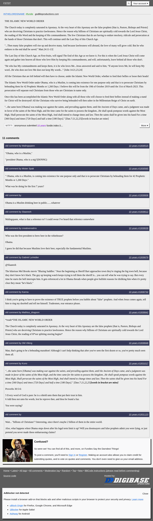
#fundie (29, 14)
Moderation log (52, 470)
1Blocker (14, 509)
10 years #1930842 (138, 312)
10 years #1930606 (138, 195)
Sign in (72, 455)
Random (66, 470)
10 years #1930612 (138, 211)
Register (83, 455)
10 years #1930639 (138, 228)
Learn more (137, 499)
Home (6, 470)
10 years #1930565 (138, 168)
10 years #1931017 (138, 363)
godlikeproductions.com (47, 14)
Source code (9, 475)
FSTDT (7, 3)
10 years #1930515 (138, 145)
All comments (36, 470)
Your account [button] (139, 3)
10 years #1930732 (138, 292)
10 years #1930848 (138, 343)
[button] (129, 3)
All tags (23, 470)
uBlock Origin (16, 505)
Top (74, 470)
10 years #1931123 (138, 414)
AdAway (14, 513)
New (80, 470)
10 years (41, 125)
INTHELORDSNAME (14, 14)
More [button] (143, 125)
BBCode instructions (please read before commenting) (112, 470)
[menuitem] (141, 3)
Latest (14, 470)
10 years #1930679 (138, 257)
